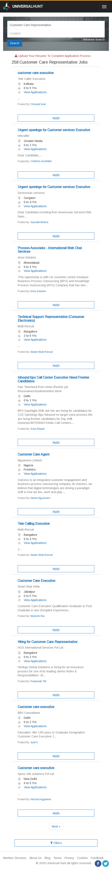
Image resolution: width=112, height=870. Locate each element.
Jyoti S (34, 742)
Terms (57, 858)
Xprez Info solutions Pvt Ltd (36, 774)
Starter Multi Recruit (41, 351)
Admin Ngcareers (40, 498)
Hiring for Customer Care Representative (47, 642)
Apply (56, 118)
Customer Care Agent (34, 454)
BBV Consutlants (29, 712)
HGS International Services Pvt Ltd (40, 647)
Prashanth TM (38, 681)
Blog (47, 858)
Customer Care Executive (36, 581)
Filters (56, 843)
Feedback (97, 858)
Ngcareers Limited (30, 460)
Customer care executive (36, 707)
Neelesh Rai (37, 616)
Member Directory (14, 858)
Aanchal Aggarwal (40, 799)
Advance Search (94, 39)
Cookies (82, 858)
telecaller (24, 135)
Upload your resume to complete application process (53, 56)
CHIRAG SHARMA (41, 161)
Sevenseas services (31, 193)
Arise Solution (27, 257)
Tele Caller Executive (31, 78)
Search (14, 43)
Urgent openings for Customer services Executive (54, 130)
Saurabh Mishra (39, 222)
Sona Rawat (37, 428)
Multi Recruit (26, 326)
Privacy (69, 858)
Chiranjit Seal (38, 104)
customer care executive (36, 73)
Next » (56, 826)
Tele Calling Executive (34, 523)
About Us (35, 858)
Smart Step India (29, 586)
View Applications (32, 92)
